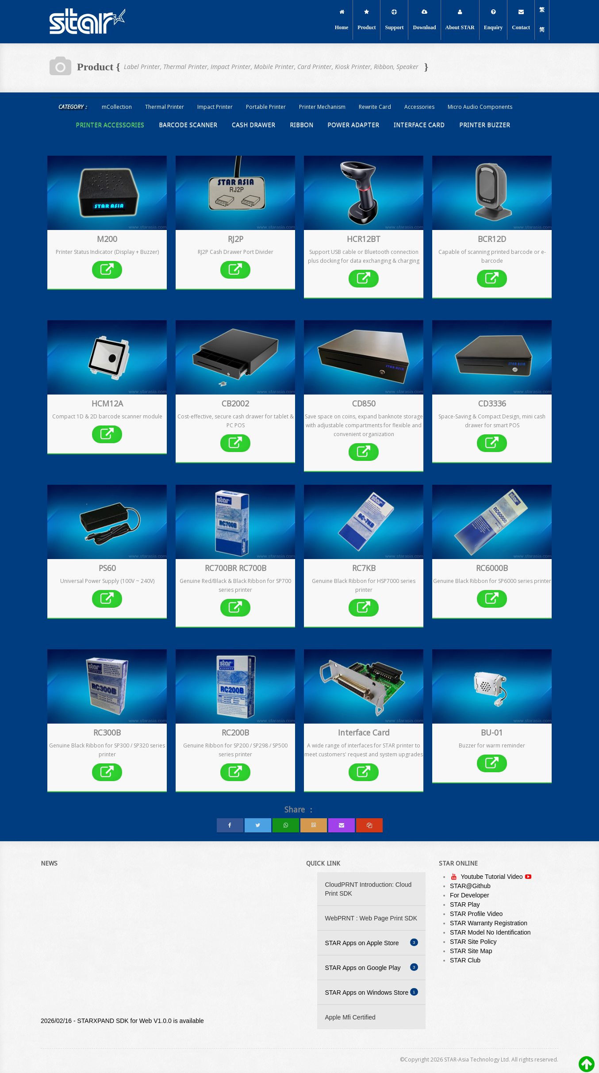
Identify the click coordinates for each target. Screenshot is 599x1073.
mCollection (117, 107)
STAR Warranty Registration (488, 923)
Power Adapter (353, 124)
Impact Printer (215, 107)
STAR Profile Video (476, 913)
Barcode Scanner (188, 124)
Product (366, 20)
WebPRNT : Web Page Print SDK (371, 918)
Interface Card (419, 124)
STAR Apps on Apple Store (371, 943)
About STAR (460, 20)
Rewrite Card (375, 107)
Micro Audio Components (480, 107)
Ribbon (301, 124)
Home (342, 20)
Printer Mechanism (322, 107)
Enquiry (493, 20)
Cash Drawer (253, 124)
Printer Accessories (110, 124)
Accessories (419, 107)
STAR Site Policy (473, 941)
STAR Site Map (471, 950)
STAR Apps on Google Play (371, 967)
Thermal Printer (164, 107)
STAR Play (465, 904)
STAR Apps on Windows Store (371, 992)
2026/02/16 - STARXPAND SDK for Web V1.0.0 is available (122, 1023)
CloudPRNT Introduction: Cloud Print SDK (368, 889)
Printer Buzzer (484, 124)
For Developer (469, 895)
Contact (521, 20)
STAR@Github (470, 885)
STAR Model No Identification (490, 932)
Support (394, 20)
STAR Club (465, 960)
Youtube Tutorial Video (492, 876)
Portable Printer (266, 107)
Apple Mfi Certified (350, 1017)
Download (424, 20)
